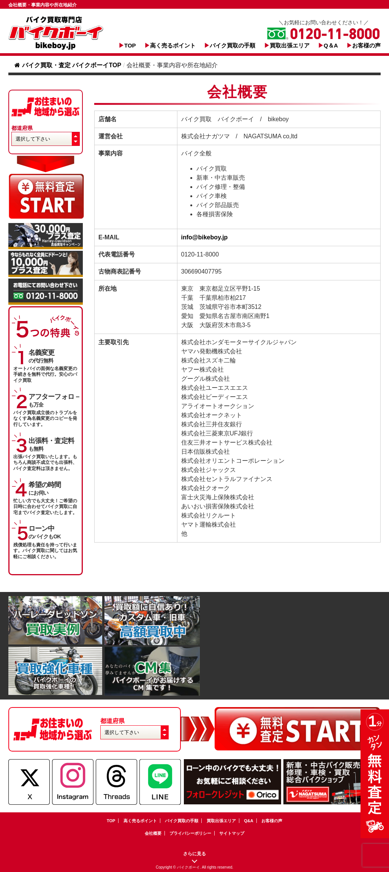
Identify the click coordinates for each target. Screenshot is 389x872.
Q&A (248, 820)
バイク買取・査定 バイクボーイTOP (67, 65)
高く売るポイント (173, 45)
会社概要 (153, 833)
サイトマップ (231, 833)
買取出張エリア (290, 45)
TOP (130, 45)
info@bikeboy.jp (204, 237)
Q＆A (331, 45)
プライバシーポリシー (190, 833)
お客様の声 (366, 45)
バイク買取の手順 (232, 45)
